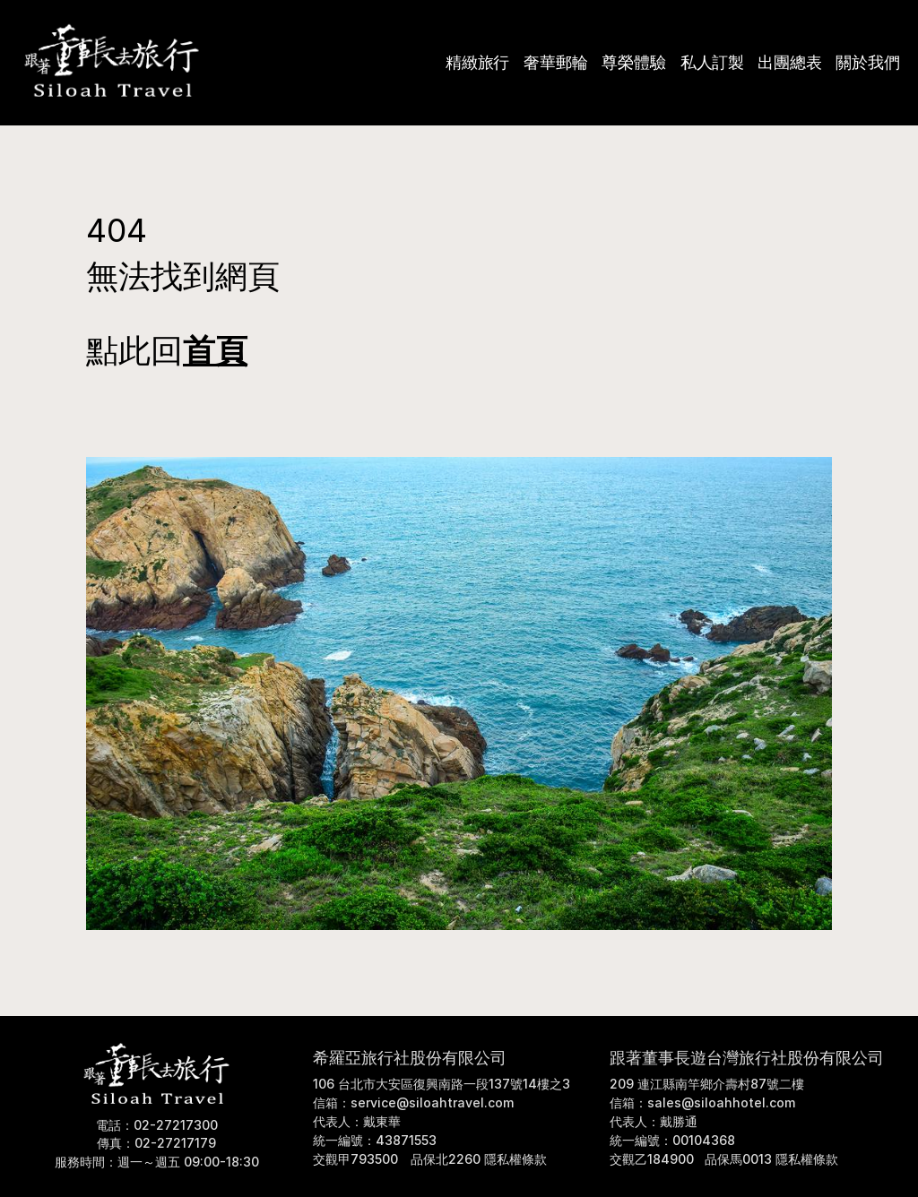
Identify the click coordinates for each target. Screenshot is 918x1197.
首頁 (215, 350)
